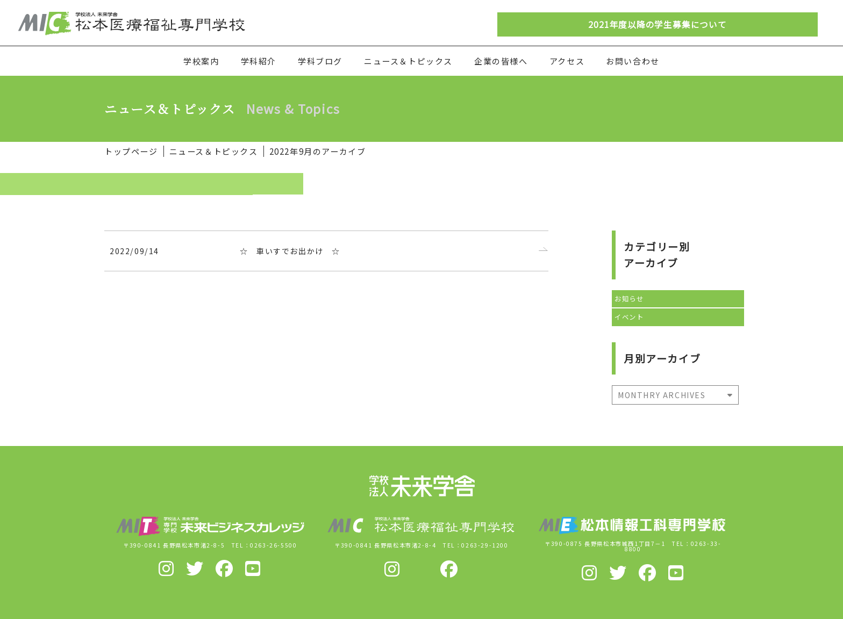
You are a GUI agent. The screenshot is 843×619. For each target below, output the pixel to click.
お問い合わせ (633, 61)
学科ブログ (320, 61)
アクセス (566, 61)
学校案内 (201, 61)
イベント (629, 317)
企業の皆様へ (501, 61)
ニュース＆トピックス (408, 61)
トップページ (131, 151)
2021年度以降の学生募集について (657, 24)
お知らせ (629, 299)
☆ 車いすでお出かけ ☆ (290, 251)
